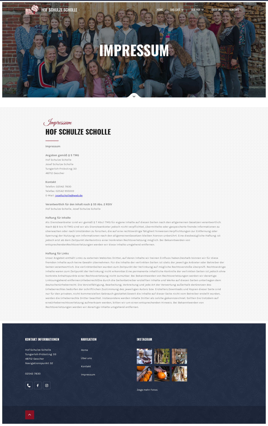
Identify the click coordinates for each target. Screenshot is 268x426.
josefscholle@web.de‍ (74, 195)
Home (160, 9)
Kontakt (234, 9)
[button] (177, 10)
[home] (51, 9)
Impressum (88, 374)
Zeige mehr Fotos (147, 389)
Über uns (216, 9)
